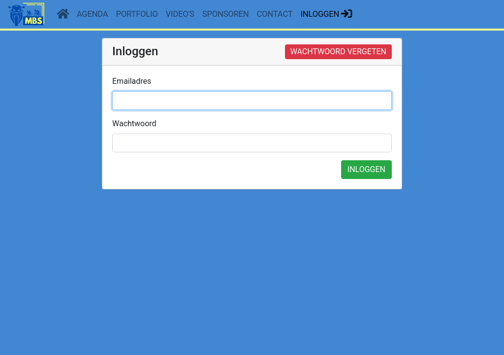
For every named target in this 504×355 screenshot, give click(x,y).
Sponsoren (225, 14)
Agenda (92, 14)
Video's (180, 14)
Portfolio (137, 14)
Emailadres (131, 81)
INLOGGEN (366, 169)
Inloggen (327, 14)
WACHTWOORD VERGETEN (338, 51)
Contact (275, 14)
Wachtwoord (134, 123)
